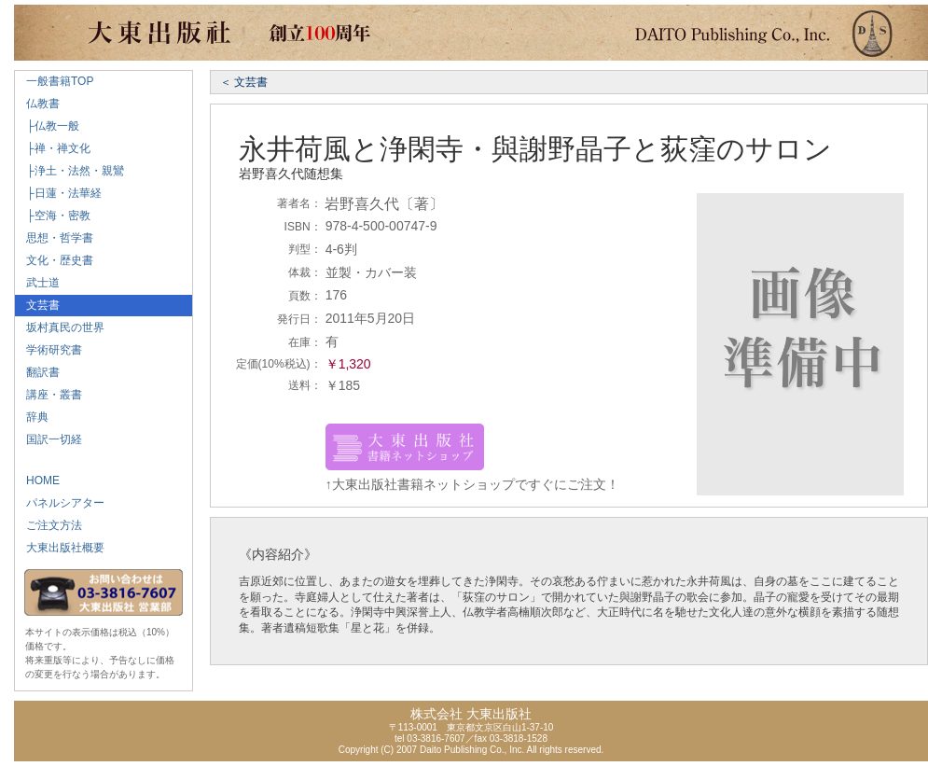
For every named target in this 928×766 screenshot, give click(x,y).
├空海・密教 (52, 215)
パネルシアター (59, 502)
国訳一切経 (48, 439)
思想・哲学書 (54, 237)
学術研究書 (48, 349)
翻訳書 (37, 372)
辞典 (31, 417)
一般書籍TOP (54, 81)
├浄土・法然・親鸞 (69, 170)
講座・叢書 (48, 394)
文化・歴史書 (54, 260)
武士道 (37, 282)
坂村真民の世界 (59, 327)
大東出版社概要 (59, 547)
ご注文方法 (48, 525)
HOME (37, 480)
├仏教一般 (47, 125)
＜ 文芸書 (244, 82)
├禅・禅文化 (52, 148)
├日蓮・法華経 (58, 193)
